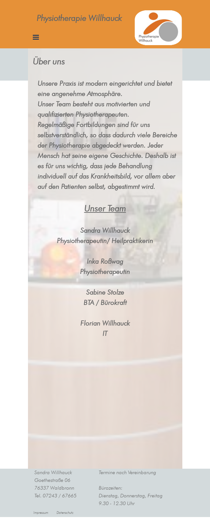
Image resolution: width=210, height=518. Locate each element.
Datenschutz (65, 513)
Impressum (40, 513)
